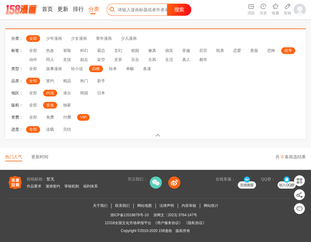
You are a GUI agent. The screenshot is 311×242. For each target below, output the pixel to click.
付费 (67, 117)
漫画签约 (53, 186)
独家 (67, 105)
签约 (50, 81)
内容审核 (189, 205)
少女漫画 (79, 38)
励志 (84, 59)
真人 (186, 59)
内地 (50, 93)
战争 (288, 50)
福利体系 (90, 186)
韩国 (84, 93)
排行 (78, 9)
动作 (33, 59)
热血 (50, 50)
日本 (101, 93)
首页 (47, 9)
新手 (101, 81)
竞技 (67, 59)
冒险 (67, 50)
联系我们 (122, 205)
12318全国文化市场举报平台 (128, 223)
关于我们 (100, 205)
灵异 (118, 59)
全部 (33, 38)
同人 (50, 59)
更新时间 (39, 156)
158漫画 (165, 231)
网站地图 (144, 205)
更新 (62, 9)
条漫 (147, 68)
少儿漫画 (129, 38)
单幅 (130, 68)
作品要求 (34, 186)
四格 (96, 68)
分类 (93, 9)
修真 (152, 50)
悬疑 (254, 50)
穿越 (186, 50)
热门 (84, 81)
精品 (67, 81)
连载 (50, 129)
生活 (169, 59)
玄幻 (118, 50)
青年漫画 (104, 38)
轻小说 (77, 68)
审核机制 (71, 186)
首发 (50, 105)
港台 (67, 93)
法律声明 (166, 205)
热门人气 (13, 156)
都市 (203, 59)
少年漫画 (54, 38)
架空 (101, 59)
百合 (135, 59)
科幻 (84, 50)
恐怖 (271, 50)
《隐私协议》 (195, 223)
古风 (152, 59)
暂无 (50, 179)
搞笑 (169, 50)
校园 (135, 50)
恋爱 (237, 50)
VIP (83, 117)
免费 (50, 117)
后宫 (203, 50)
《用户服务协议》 (168, 223)
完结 (67, 129)
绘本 (113, 68)
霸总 (101, 50)
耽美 (220, 50)
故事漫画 (54, 68)
